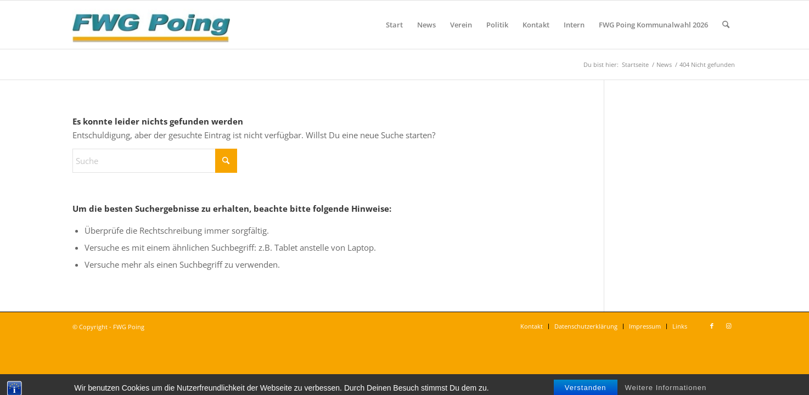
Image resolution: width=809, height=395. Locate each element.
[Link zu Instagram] (728, 326)
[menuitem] (394, 25)
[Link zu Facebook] (712, 326)
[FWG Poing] (151, 25)
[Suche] (726, 25)
